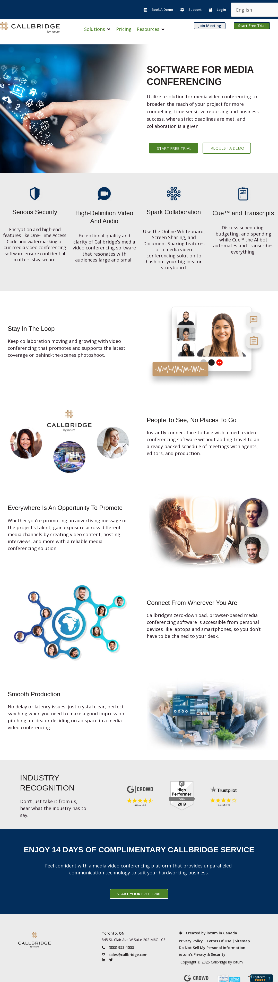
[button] (98, 29)
